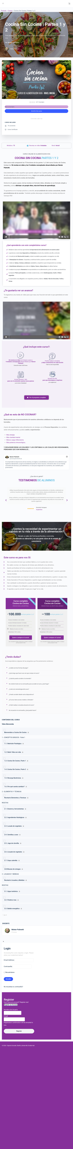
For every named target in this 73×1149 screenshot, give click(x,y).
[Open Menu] (3, 3)
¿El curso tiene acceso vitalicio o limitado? (21, 700)
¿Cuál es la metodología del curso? (19, 689)
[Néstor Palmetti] (7, 930)
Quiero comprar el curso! (20, 637)
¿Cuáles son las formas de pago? (18, 668)
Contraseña (8, 966)
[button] (6, 500)
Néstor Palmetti (18, 930)
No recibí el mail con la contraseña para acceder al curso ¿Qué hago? (29, 684)
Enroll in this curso (36, 111)
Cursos (10, 11)
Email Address (9, 960)
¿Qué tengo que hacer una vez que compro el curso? (24, 673)
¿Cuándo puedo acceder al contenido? (20, 678)
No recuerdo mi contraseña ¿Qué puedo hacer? (22, 710)
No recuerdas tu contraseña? (13, 987)
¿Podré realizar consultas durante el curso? (21, 705)
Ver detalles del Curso (13, 42)
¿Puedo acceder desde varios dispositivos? (21, 694)
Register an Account (11, 1005)
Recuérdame (9, 972)
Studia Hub (31, 1045)
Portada (3, 11)
